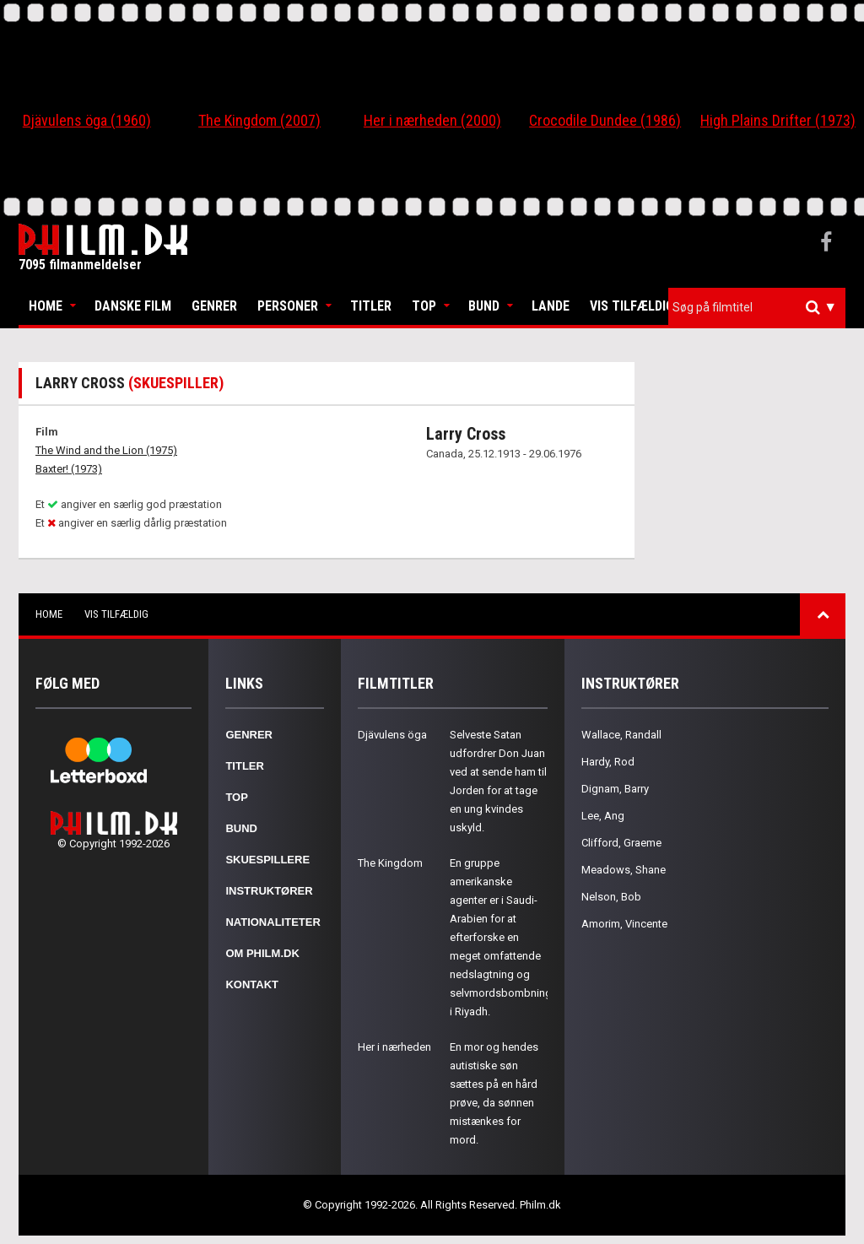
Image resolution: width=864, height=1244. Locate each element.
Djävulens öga (392, 734)
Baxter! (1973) (68, 468)
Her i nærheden (394, 1047)
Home (45, 306)
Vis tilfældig (632, 306)
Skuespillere (267, 859)
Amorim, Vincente (624, 923)
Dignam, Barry (615, 788)
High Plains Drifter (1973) (778, 120)
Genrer (214, 306)
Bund (484, 306)
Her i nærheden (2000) (432, 120)
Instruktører (268, 890)
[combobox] (756, 307)
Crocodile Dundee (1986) (605, 120)
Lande (551, 306)
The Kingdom (390, 863)
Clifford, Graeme (621, 842)
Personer (287, 306)
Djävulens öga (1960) (87, 120)
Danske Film (132, 306)
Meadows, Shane (623, 869)
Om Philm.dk (262, 953)
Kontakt (251, 984)
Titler (371, 306)
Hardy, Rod (607, 761)
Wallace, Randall (621, 734)
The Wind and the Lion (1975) (106, 450)
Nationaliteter (272, 922)
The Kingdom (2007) (259, 120)
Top (424, 306)
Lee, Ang (602, 815)
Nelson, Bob (611, 896)
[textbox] (761, 307)
